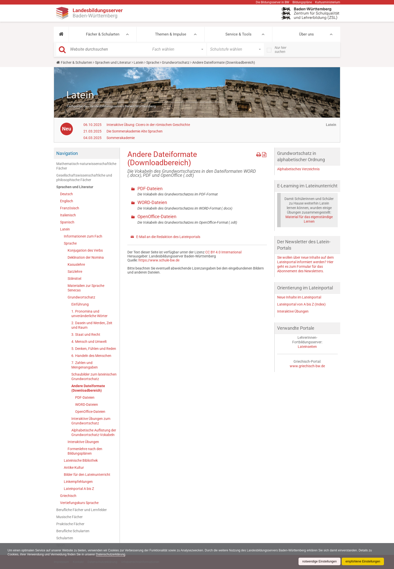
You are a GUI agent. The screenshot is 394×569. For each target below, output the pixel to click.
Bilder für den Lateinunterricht (87, 475)
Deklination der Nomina (86, 257)
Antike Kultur (74, 467)
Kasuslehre (76, 264)
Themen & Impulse (170, 34)
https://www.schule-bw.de (158, 260)
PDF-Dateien (84, 397)
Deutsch (66, 194)
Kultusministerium (327, 2)
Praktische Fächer (70, 524)
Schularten (64, 538)
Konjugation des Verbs (85, 250)
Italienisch (68, 215)
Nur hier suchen (280, 50)
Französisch (69, 208)
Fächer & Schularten (102, 34)
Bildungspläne (302, 2)
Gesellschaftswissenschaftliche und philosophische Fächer (84, 177)
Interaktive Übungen (83, 442)
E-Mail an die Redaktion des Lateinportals (168, 237)
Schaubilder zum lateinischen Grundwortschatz (94, 376)
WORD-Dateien (86, 405)
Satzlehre (75, 272)
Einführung (80, 304)
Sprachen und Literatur (113, 62)
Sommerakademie (121, 138)
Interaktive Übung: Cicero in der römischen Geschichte (148, 125)
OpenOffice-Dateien (90, 412)
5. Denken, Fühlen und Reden (93, 349)
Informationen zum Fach (83, 236)
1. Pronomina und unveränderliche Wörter (89, 313)
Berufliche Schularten (72, 531)
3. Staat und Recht (85, 334)
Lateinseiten (307, 347)
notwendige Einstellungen (319, 561)
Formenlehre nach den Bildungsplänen (85, 451)
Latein (138, 62)
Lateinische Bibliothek (81, 460)
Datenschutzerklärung (110, 554)
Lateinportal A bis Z (79, 489)
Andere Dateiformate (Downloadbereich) (88, 388)
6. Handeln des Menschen (91, 356)
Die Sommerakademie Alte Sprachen (135, 131)
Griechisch (68, 496)
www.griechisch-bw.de (307, 366)
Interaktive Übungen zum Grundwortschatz (90, 421)
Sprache (152, 62)
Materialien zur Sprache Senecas (86, 288)
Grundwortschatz (175, 62)
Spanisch (67, 222)
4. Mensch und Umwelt (89, 342)
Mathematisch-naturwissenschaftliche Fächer (86, 166)
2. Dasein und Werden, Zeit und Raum (91, 325)
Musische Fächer (69, 517)
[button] (61, 34)
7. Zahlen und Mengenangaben (84, 365)
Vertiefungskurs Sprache (79, 503)
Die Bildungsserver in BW (272, 2)
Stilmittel (74, 279)
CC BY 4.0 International (223, 252)
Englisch (66, 201)
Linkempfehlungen (78, 482)
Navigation (67, 153)
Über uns (306, 34)
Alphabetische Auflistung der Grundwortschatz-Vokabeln (93, 432)
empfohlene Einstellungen (363, 561)
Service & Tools (238, 34)
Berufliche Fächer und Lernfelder (81, 510)
